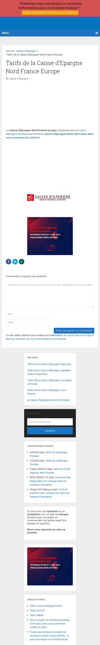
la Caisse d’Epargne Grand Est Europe (48, 400)
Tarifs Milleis (37, 615)
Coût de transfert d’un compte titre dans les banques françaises (50, 493)
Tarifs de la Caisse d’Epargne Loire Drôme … (46, 392)
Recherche (50, 431)
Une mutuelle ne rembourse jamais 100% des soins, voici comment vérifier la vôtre (50, 624)
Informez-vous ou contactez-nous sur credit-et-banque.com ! (50, 13)
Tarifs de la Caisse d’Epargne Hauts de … (49, 364)
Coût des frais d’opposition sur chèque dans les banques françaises (50, 481)
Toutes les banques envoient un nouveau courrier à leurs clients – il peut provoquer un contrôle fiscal (49, 636)
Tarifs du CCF (37, 610)
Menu (5, 33)
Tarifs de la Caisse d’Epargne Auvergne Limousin (49, 382)
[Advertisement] (50, 106)
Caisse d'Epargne (19, 78)
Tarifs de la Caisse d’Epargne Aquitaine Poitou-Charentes (49, 372)
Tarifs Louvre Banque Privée (46, 605)
